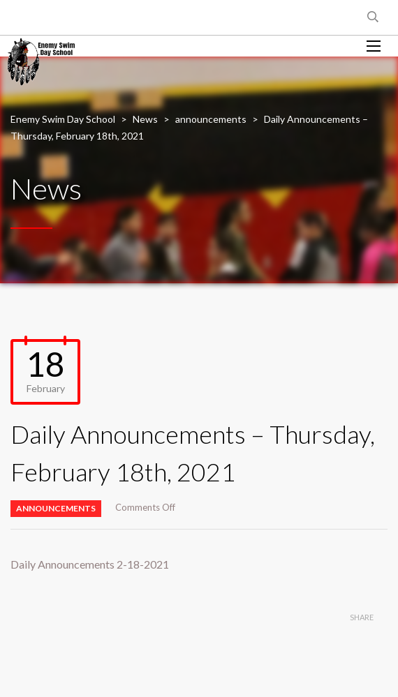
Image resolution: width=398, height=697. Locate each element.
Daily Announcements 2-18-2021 (89, 564)
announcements (56, 508)
